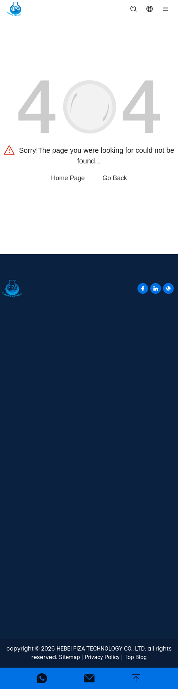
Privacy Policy (102, 657)
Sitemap (69, 657)
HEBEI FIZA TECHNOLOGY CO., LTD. (101, 648)
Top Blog (135, 657)
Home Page (68, 178)
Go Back (115, 178)
